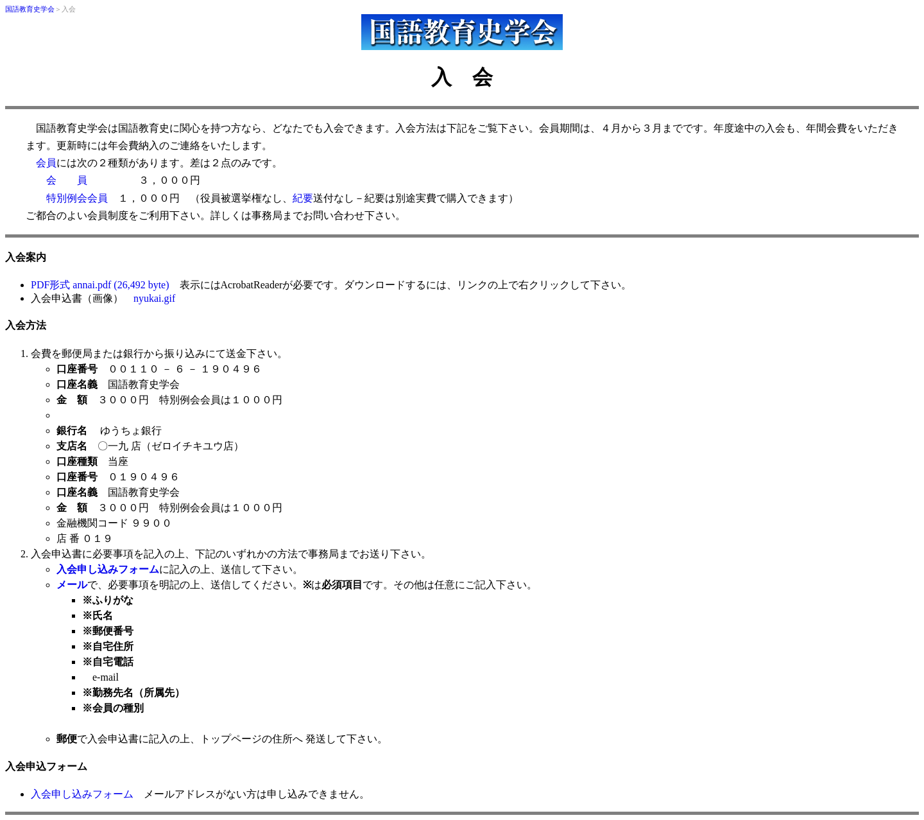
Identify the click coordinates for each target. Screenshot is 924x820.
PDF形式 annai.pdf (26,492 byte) (100, 284)
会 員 (66, 180)
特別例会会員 (77, 198)
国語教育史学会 (30, 9)
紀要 (303, 198)
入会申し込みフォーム (82, 794)
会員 (46, 162)
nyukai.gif (154, 298)
